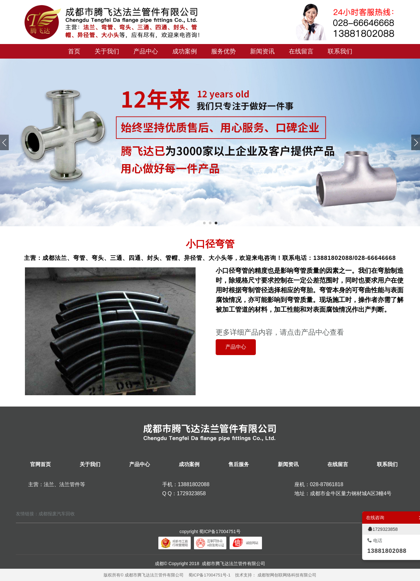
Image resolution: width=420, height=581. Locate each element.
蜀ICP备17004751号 (220, 531)
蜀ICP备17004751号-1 (209, 575)
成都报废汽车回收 (57, 513)
